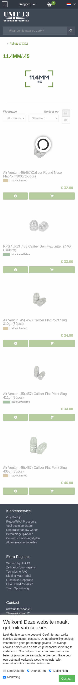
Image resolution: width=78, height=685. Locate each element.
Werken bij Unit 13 (18, 563)
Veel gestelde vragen (19, 525)
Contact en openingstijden (23, 538)
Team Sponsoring (17, 588)
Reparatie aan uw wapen (22, 530)
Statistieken (58, 670)
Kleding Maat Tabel (18, 575)
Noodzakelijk (13, 670)
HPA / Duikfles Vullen (19, 584)
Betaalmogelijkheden (19, 534)
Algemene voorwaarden (21, 542)
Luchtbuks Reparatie (19, 580)
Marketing (11, 677)
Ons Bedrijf (13, 517)
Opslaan (66, 678)
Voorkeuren (36, 670)
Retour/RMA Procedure (21, 521)
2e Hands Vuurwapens (21, 567)
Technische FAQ (16, 571)
